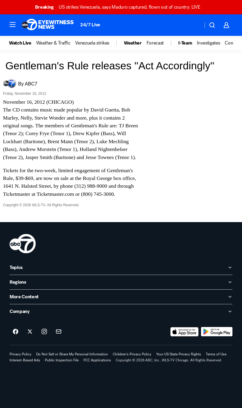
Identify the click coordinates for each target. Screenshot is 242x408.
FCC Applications (97, 360)
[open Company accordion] (121, 311)
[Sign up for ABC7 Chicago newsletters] (59, 332)
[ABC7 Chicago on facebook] (16, 332)
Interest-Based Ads (25, 360)
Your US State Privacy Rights (178, 354)
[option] (22, 43)
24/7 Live (90, 25)
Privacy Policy (20, 354)
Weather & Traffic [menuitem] (53, 43)
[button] (12, 24)
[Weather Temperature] (193, 25)
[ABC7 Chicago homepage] (47, 25)
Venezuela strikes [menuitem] (92, 43)
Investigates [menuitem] (208, 43)
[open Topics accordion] (121, 267)
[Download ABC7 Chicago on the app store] (184, 332)
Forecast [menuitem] (155, 43)
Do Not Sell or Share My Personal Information (72, 354)
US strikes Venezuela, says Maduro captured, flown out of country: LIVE (120, 7)
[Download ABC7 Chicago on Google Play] (216, 332)
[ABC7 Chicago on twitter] (30, 332)
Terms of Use (216, 354)
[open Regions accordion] (121, 282)
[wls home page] (23, 243)
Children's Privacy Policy (132, 354)
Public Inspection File (62, 360)
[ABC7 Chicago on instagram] (44, 332)
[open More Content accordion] (121, 296)
